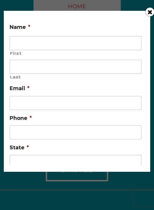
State (19, 147)
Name (20, 27)
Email (19, 88)
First (15, 53)
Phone (21, 118)
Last (15, 77)
